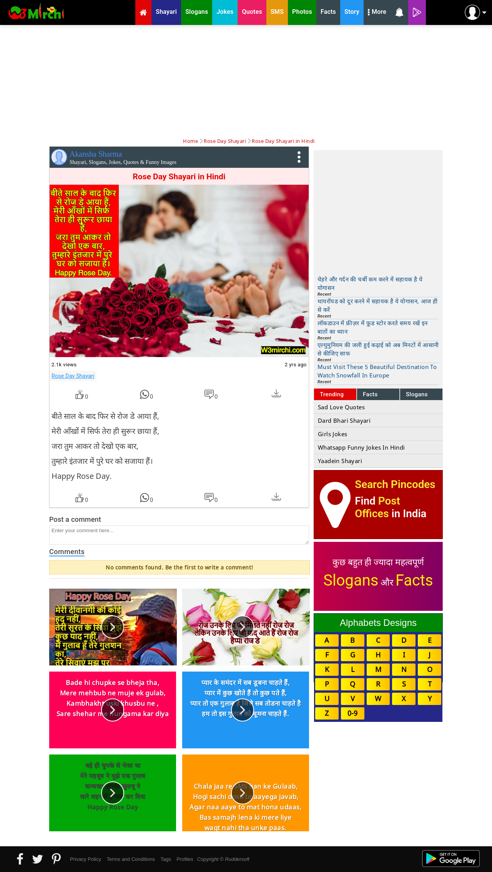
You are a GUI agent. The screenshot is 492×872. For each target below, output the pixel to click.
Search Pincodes (395, 484)
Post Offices (377, 507)
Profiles (184, 859)
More (377, 13)
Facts (370, 394)
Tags (166, 859)
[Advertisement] (246, 80)
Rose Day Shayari (73, 375)
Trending (332, 394)
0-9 (352, 713)
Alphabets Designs (378, 622)
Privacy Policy (85, 859)
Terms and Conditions (130, 859)
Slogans (417, 394)
